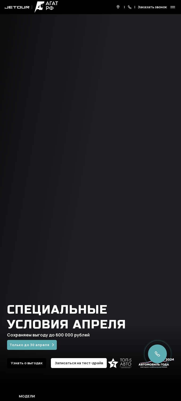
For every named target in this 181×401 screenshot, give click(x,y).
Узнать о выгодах (26, 362)
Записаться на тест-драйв (79, 362)
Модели (27, 396)
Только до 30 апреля (29, 345)
